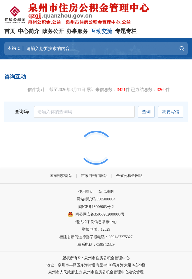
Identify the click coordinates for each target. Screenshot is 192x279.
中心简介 (28, 31)
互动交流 (101, 31)
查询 (146, 111)
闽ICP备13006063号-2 (96, 207)
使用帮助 (85, 192)
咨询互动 (15, 77)
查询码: (22, 111)
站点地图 (106, 192)
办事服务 (77, 31)
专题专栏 (126, 31)
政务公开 (53, 31)
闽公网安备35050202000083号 (96, 214)
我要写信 (170, 111)
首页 (9, 31)
